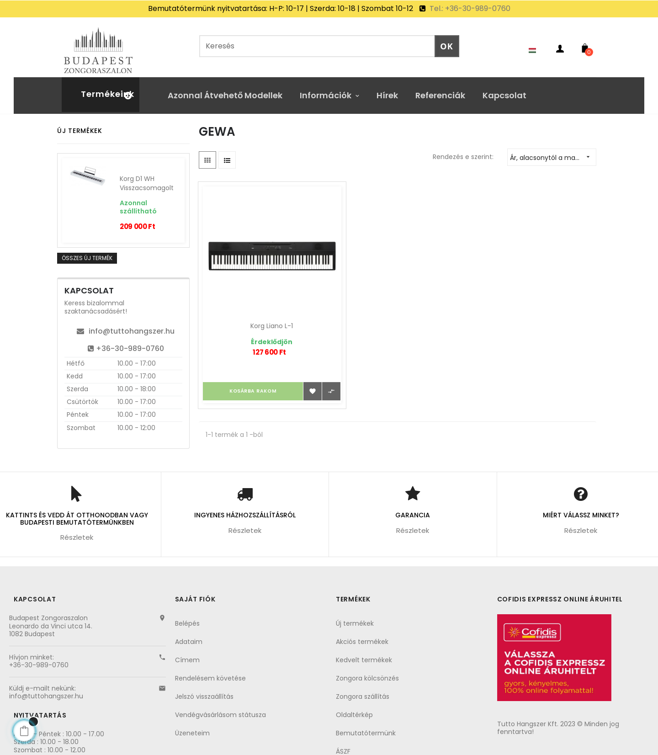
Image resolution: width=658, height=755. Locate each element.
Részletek (76, 531)
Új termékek (355, 617)
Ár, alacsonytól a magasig (553, 151)
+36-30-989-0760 (126, 342)
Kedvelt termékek (364, 653)
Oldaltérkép (354, 708)
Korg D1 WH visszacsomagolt (147, 177)
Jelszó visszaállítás (204, 690)
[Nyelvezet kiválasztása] (537, 43)
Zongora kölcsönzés (367, 671)
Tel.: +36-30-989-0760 (469, 8)
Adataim (188, 635)
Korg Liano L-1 (260, 293)
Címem (187, 653)
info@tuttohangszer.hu (126, 324)
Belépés (187, 617)
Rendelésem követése (210, 671)
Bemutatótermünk (366, 726)
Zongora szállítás (362, 690)
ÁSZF (343, 745)
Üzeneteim (192, 726)
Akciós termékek (362, 635)
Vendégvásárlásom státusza (220, 708)
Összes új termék (87, 251)
